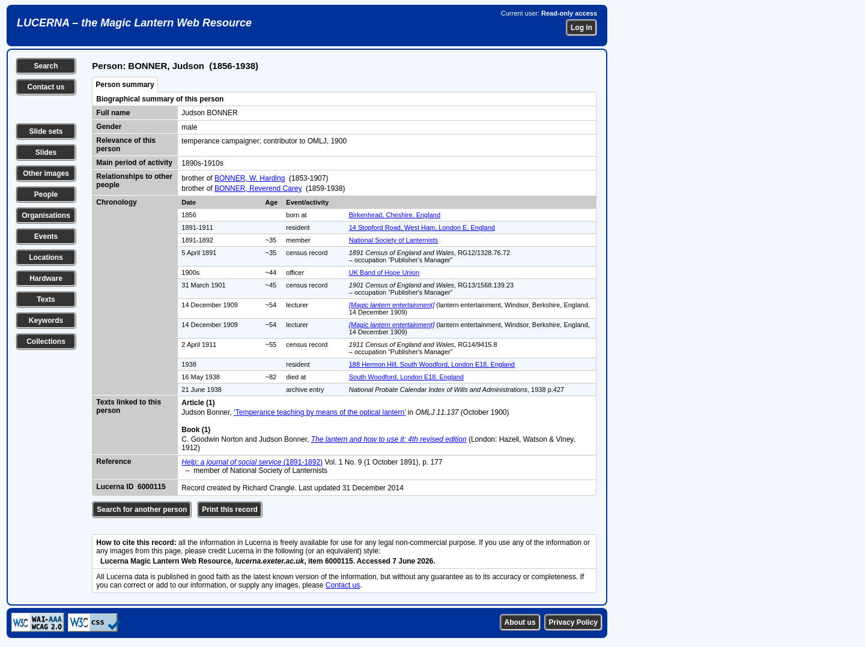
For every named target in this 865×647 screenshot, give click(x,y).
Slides (45, 152)
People (46, 194)
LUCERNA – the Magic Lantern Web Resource (134, 23)
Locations (46, 257)
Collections (45, 341)
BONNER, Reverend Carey (258, 188)
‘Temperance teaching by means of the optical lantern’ (319, 412)
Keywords (46, 320)
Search (46, 66)
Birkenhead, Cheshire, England (394, 214)
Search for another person (142, 509)
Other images (46, 173)
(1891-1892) (252, 462)
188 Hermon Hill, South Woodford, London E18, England (432, 364)
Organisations (46, 215)
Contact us (45, 87)
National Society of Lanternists (394, 240)
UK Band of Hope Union (384, 272)
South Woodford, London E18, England (406, 377)
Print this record (230, 509)
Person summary (125, 84)
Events (46, 236)
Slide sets (45, 131)
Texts (46, 299)
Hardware (45, 278)
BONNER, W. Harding (249, 178)
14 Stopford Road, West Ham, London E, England (422, 227)
